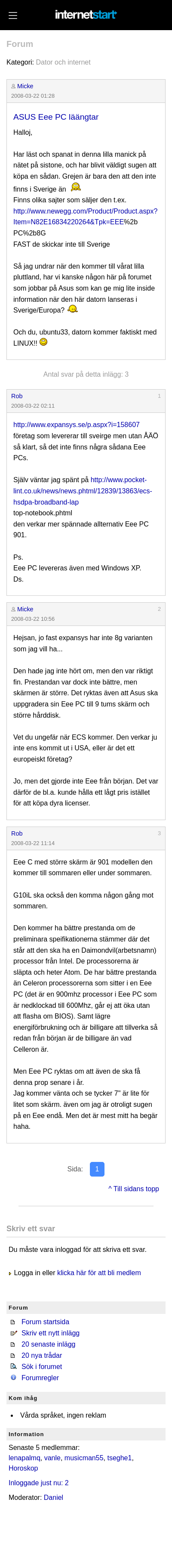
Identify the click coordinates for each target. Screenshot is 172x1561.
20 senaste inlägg (48, 1344)
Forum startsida (45, 1322)
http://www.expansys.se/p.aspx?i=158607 (76, 424)
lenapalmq (24, 1458)
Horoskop (23, 1468)
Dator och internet (63, 62)
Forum (19, 44)
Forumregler (40, 1377)
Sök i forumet (42, 1366)
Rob (16, 396)
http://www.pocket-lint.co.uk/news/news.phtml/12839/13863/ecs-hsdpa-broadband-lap (82, 490)
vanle (52, 1458)
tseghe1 (119, 1458)
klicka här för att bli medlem (99, 1272)
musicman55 (84, 1458)
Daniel (53, 1497)
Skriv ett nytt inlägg (51, 1333)
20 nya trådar (42, 1355)
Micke (25, 86)
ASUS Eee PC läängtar (55, 116)
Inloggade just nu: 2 (39, 1483)
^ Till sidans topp (133, 1188)
